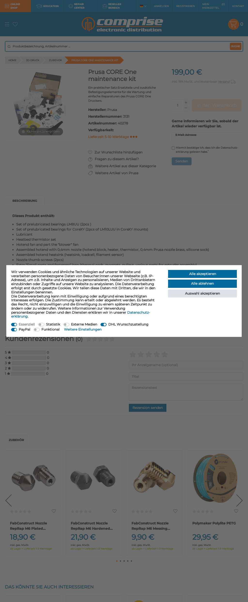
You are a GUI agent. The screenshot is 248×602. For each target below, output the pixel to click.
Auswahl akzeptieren (202, 293)
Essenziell (27, 324)
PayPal (24, 329)
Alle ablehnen (202, 283)
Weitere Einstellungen (82, 329)
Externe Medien (84, 324)
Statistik (53, 324)
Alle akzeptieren (202, 274)
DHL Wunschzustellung (128, 324)
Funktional (50, 329)
